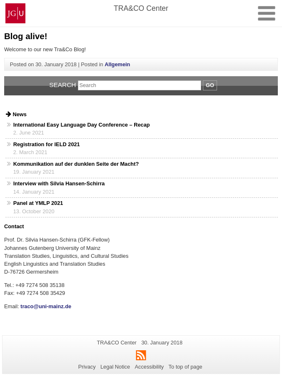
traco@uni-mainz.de (45, 306)
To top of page (185, 367)
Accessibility (149, 367)
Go (210, 85)
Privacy (87, 367)
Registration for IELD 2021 (46, 144)
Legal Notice (115, 367)
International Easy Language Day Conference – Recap (81, 125)
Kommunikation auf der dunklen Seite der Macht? (76, 164)
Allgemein (117, 64)
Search (62, 84)
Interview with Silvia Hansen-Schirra (59, 183)
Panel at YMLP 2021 (38, 203)
